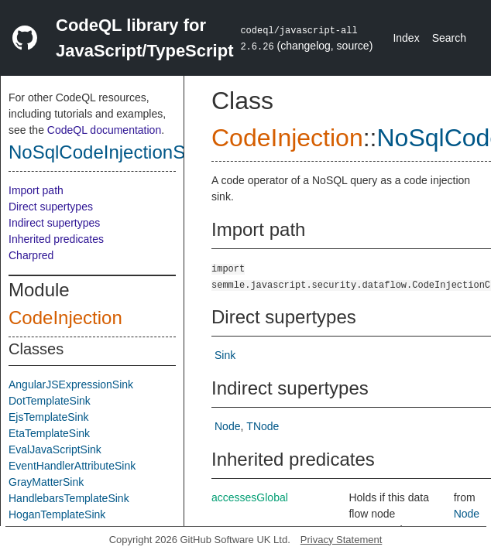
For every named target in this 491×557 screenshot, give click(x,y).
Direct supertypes (51, 206)
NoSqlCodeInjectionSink (109, 152)
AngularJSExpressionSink (71, 384)
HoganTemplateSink (57, 514)
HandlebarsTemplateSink (69, 498)
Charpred (31, 255)
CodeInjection (65, 317)
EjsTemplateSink (49, 417)
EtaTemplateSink (49, 433)
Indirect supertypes (54, 223)
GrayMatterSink (46, 482)
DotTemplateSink (50, 401)
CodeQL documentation (104, 130)
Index (406, 38)
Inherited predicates (56, 239)
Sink (225, 355)
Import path (36, 190)
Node (227, 426)
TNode (262, 426)
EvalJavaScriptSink (55, 449)
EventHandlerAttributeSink (72, 466)
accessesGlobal (249, 497)
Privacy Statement (341, 539)
